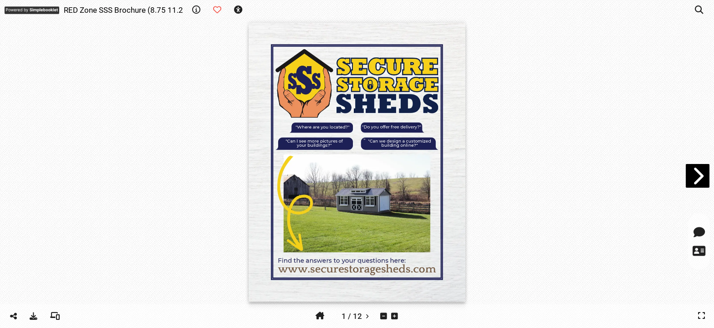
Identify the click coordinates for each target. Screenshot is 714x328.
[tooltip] (196, 10)
